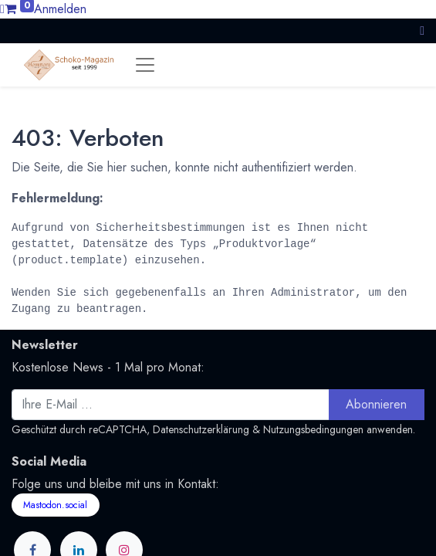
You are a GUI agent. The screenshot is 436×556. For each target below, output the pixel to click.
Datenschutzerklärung (201, 429)
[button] (422, 30)
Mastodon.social (55, 505)
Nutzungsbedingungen (313, 429)
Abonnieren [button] (376, 404)
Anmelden (60, 9)
